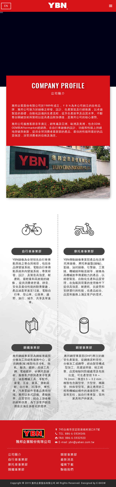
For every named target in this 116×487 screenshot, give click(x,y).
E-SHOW (101, 483)
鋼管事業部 (69, 454)
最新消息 (67, 459)
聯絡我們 (67, 469)
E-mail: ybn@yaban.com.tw (77, 442)
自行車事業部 (18, 459)
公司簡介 (14, 454)
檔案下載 (67, 464)
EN (6, 6)
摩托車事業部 (18, 464)
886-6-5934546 (75, 433)
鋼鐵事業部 (16, 469)
